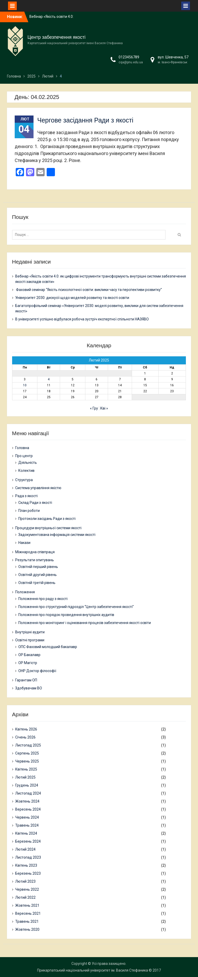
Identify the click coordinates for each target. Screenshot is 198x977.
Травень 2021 (27, 921)
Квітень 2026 (26, 729)
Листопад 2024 (28, 793)
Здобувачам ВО (28, 688)
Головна (22, 448)
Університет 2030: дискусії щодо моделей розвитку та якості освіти (72, 298)
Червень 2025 (27, 761)
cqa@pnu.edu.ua (131, 62)
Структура (24, 480)
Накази (24, 543)
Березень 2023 (28, 873)
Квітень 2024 (26, 833)
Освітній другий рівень (37, 575)
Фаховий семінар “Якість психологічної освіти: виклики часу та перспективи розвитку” (88, 290)
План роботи (29, 511)
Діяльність (27, 462)
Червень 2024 (27, 817)
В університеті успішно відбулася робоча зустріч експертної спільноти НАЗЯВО (82, 319)
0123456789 (129, 57)
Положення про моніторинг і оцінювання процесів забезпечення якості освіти (84, 623)
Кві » (104, 408)
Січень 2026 (25, 737)
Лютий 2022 (25, 897)
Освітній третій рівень (36, 583)
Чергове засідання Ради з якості (85, 120)
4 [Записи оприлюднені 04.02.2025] (49, 379)
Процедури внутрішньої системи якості (48, 528)
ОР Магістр (27, 663)
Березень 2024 (28, 841)
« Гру (94, 408)
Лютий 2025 (25, 777)
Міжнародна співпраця (35, 552)
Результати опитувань (34, 560)
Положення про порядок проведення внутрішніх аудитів (66, 615)
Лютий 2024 (25, 849)
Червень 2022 (27, 889)
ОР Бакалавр (29, 655)
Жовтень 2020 (27, 929)
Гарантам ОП (26, 680)
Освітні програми (29, 640)
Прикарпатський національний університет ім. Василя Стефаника (92, 970)
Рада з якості (26, 496)
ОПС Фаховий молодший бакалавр (47, 647)
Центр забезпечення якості (57, 37)
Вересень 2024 (28, 809)
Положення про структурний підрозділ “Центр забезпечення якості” (76, 607)
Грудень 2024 (26, 785)
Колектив (26, 470)
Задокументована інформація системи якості (56, 535)
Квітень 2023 (26, 865)
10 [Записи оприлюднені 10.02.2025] (25, 385)
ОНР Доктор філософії (37, 671)
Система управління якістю (38, 488)
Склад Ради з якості (35, 503)
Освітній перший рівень (38, 567)
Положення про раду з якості (43, 599)
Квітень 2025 (26, 769)
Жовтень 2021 (27, 905)
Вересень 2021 (28, 913)
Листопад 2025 (28, 745)
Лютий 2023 (25, 881)
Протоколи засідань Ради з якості (47, 519)
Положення (25, 592)
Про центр (24, 456)
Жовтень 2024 (27, 801)
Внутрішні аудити (30, 632)
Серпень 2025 (27, 753)
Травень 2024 (27, 825)
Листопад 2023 (28, 857)
